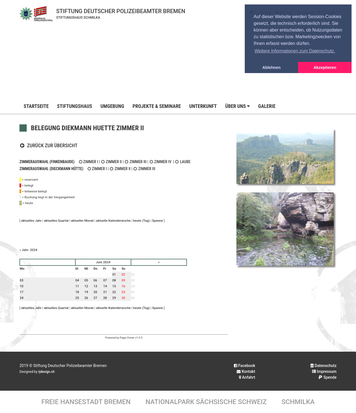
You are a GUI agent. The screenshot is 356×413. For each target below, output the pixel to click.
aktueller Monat (82, 221)
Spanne (157, 221)
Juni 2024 (103, 262)
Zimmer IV (160, 162)
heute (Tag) (141, 221)
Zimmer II (111, 162)
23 (133, 280)
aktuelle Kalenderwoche (113, 221)
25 (133, 292)
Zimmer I (88, 162)
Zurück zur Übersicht (48, 145)
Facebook (244, 365)
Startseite (36, 106)
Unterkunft (203, 106)
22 (133, 274)
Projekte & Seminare (156, 106)
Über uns (237, 106)
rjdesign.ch (46, 372)
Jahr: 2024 (29, 250)
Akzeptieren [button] (324, 67)
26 (133, 298)
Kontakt (246, 371)
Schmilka (298, 402)
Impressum (324, 371)
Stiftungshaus (74, 106)
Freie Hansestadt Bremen (86, 402)
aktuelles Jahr (31, 221)
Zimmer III (136, 162)
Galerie (266, 106)
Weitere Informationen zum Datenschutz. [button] (294, 51)
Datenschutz (323, 365)
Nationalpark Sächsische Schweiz (206, 402)
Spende (327, 377)
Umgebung (112, 106)
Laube (183, 162)
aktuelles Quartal (56, 221)
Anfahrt (247, 377)
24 (133, 286)
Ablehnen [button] (271, 67)
